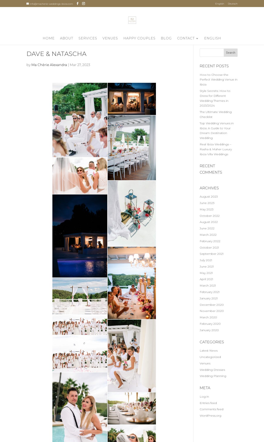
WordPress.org (210, 415)
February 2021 (210, 292)
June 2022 (207, 228)
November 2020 (212, 311)
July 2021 (206, 260)
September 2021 (212, 254)
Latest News (209, 350)
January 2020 (209, 330)
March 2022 (208, 235)
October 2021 (209, 247)
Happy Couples (139, 38)
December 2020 (212, 305)
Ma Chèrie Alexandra (49, 65)
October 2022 (210, 216)
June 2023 (207, 203)
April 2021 (206, 279)
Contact (186, 38)
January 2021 (209, 298)
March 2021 (208, 285)
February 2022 (210, 241)
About (66, 38)
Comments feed (211, 409)
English (219, 3)
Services (88, 38)
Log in (204, 396)
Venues (110, 38)
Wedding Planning (213, 376)
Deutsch (233, 3)
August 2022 (209, 222)
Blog (166, 38)
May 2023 (206, 209)
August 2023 (209, 196)
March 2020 (208, 317)
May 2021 (206, 273)
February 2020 (210, 324)
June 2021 (207, 266)
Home (49, 38)
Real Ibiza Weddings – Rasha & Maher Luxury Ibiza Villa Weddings (216, 149)
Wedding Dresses (212, 370)
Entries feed (208, 403)
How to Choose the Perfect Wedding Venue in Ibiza (218, 80)
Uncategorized (210, 357)
